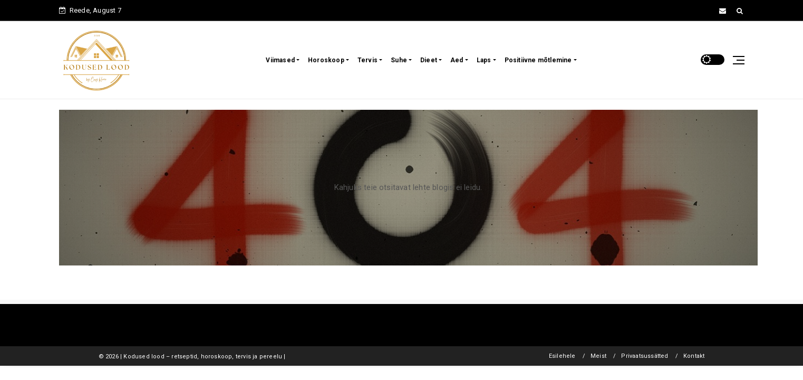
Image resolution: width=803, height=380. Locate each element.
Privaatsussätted (644, 356)
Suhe (399, 60)
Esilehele (562, 356)
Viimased (280, 60)
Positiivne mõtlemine (538, 60)
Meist (598, 356)
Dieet (428, 60)
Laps (484, 60)
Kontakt (693, 356)
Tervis (367, 60)
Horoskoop (326, 60)
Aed (456, 60)
